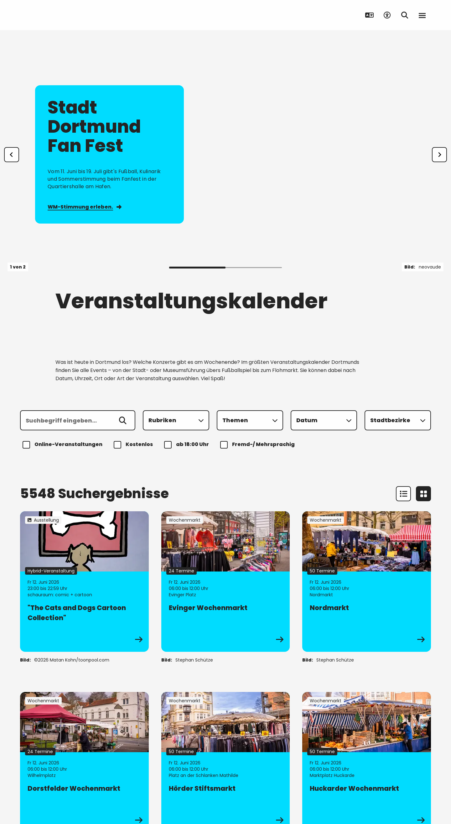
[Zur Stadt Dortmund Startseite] (63, 15)
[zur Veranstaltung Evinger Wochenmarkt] (225, 581)
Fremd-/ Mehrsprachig (258, 445)
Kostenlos (134, 445)
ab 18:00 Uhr (187, 445)
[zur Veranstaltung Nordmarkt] (366, 581)
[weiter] (439, 154)
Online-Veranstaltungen (63, 445)
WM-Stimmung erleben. (84, 206)
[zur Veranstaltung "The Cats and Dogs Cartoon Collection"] (84, 581)
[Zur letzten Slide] (11, 154)
